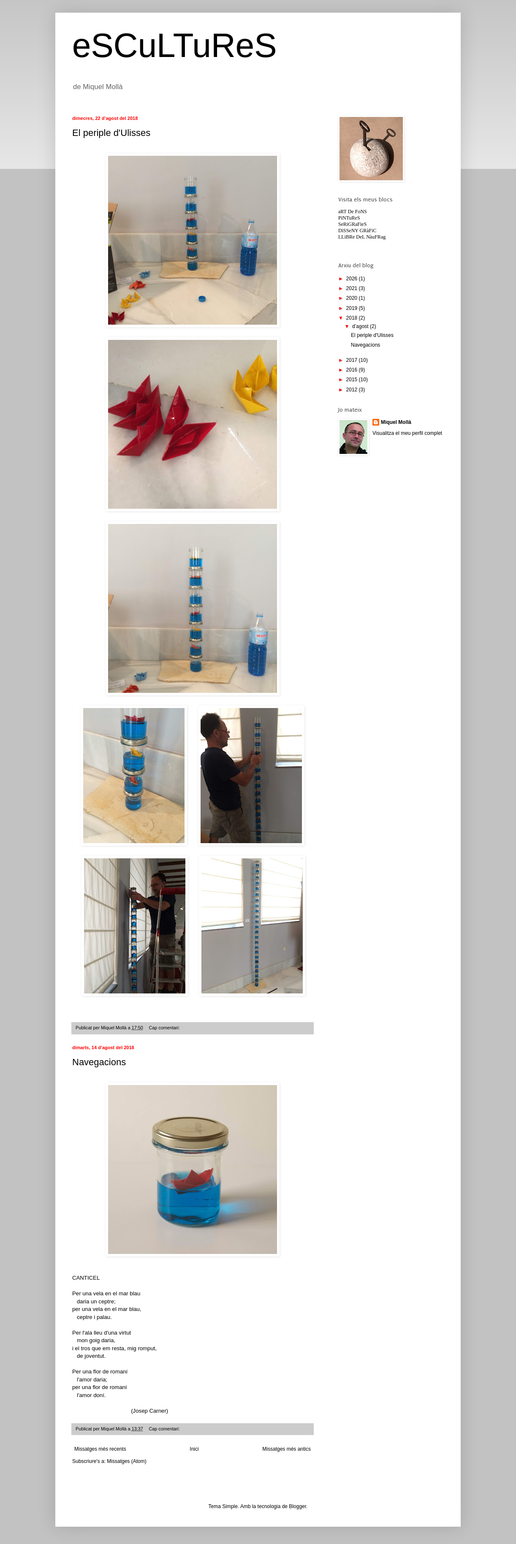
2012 (352, 390)
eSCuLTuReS (174, 45)
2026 (352, 279)
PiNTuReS (349, 218)
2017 (352, 360)
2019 (352, 308)
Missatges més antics (286, 1449)
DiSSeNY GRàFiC (357, 230)
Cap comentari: (165, 1027)
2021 (352, 288)
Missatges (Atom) (126, 1461)
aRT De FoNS (352, 211)
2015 (352, 380)
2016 (352, 370)
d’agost (361, 326)
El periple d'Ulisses (111, 133)
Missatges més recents (100, 1449)
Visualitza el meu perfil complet (407, 433)
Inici (194, 1449)
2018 (352, 318)
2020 (352, 298)
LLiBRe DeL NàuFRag (362, 237)
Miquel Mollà (396, 422)
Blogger (297, 1506)
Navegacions (99, 1062)
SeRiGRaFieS (352, 224)
